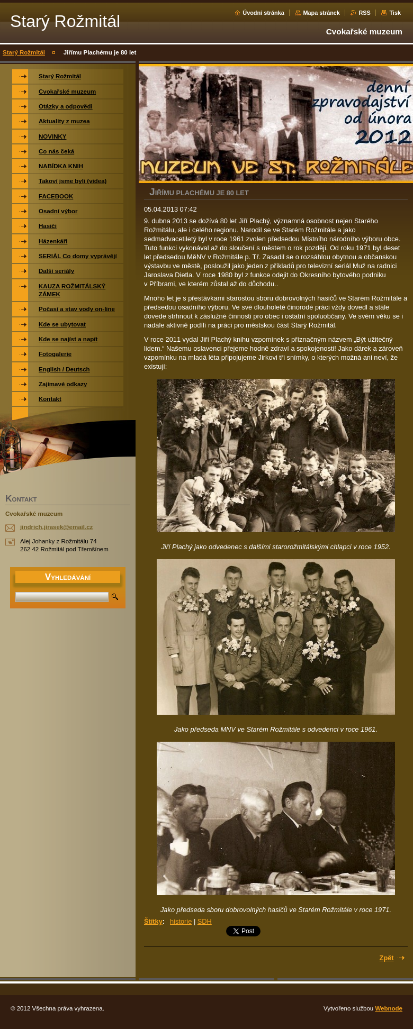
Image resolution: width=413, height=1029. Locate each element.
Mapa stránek (321, 13)
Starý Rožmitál (24, 52)
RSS (364, 13)
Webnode (388, 1008)
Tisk (395, 13)
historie (181, 921)
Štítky (153, 921)
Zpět (387, 958)
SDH (204, 921)
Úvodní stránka (263, 13)
